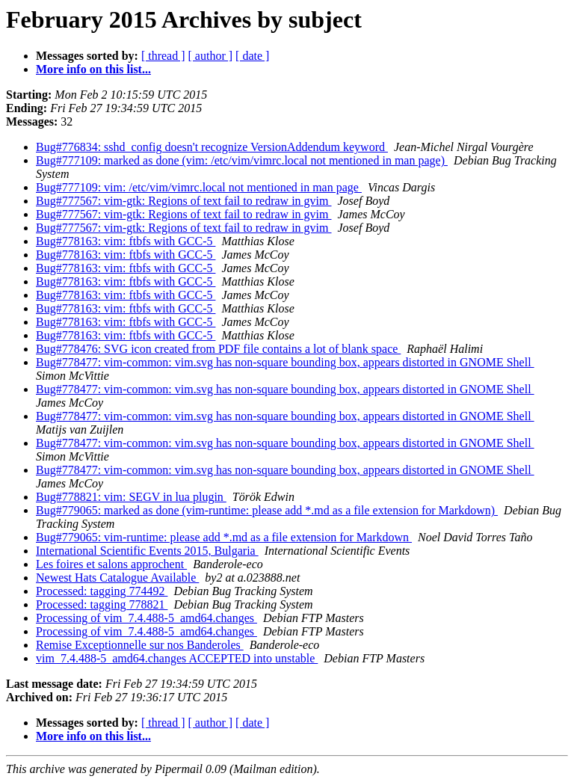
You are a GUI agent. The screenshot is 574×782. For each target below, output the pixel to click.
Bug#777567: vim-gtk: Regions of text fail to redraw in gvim (184, 200)
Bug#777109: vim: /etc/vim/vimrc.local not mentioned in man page (199, 187)
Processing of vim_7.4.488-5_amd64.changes (146, 618)
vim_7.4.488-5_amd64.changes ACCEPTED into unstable (177, 658)
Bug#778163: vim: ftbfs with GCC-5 (125, 241)
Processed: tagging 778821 (101, 604)
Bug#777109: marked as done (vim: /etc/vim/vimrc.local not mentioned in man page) (242, 160)
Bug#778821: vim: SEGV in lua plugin (131, 496)
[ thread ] (163, 55)
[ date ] (252, 55)
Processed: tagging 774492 (101, 591)
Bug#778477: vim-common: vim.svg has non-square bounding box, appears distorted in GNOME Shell (285, 362)
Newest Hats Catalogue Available (117, 577)
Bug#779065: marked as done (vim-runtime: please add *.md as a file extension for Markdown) (267, 510)
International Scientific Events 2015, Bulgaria (147, 550)
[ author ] (210, 55)
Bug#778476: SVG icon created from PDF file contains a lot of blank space (218, 348)
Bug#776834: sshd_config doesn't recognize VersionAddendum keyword (212, 147)
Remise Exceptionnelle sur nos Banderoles (140, 644)
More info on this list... (93, 69)
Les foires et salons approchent (111, 564)
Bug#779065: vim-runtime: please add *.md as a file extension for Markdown (224, 537)
